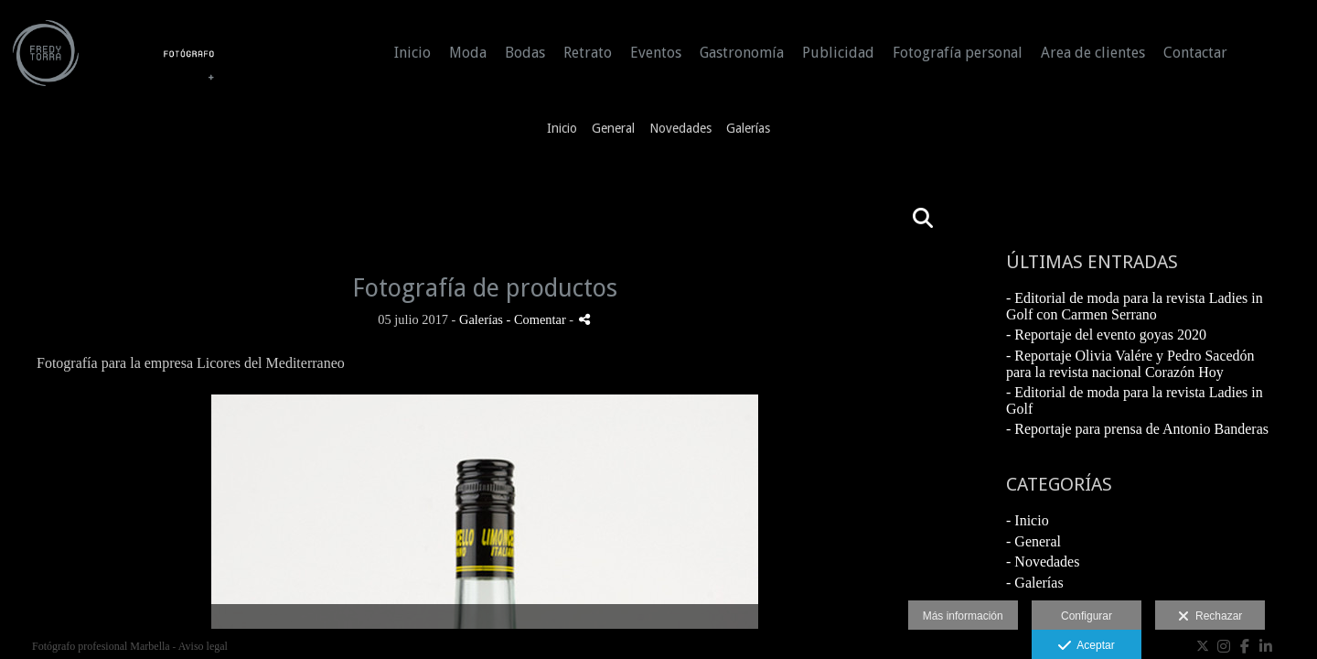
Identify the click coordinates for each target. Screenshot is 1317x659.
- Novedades (1042, 561)
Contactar (1195, 52)
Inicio (412, 52)
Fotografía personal (958, 52)
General (613, 128)
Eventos (655, 52)
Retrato (587, 52)
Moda (468, 52)
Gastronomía (742, 52)
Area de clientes (1093, 52)
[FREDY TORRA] (115, 61)
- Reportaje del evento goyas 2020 (1106, 334)
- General (1033, 541)
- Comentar (538, 319)
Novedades (680, 128)
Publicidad (838, 52)
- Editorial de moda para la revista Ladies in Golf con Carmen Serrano (1134, 306)
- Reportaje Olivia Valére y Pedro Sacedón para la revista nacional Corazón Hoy (1130, 364)
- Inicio (1027, 520)
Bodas (525, 52)
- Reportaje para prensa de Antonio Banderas (1137, 429)
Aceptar (1086, 646)
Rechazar (1210, 617)
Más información (963, 616)
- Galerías (1035, 582)
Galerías (748, 128)
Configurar (1086, 616)
